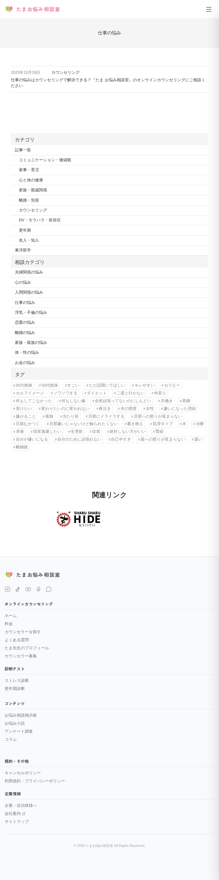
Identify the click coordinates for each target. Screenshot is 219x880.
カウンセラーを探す (23, 631)
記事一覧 (23, 150)
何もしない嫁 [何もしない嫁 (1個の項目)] (73, 401)
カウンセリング (65, 72)
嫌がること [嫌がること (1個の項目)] (26, 416)
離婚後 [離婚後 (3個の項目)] (22, 447)
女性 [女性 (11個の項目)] (150, 409)
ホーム (11, 615)
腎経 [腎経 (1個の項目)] (159, 431)
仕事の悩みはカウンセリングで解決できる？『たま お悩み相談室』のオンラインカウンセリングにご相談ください (108, 83)
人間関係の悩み (29, 292)
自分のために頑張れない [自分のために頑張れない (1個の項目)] (79, 439)
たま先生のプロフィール (27, 648)
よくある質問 (17, 640)
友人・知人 (29, 240)
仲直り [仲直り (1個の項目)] (160, 393)
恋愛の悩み (25, 322)
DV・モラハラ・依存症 (39, 220)
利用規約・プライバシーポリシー (35, 781)
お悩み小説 (15, 723)
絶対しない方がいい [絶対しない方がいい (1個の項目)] (128, 431)
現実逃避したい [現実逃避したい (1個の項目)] (47, 431)
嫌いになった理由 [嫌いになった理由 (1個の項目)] (180, 409)
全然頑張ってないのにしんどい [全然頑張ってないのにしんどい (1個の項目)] (123, 401)
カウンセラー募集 (21, 656)
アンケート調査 (19, 731)
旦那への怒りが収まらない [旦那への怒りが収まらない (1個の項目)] (158, 416)
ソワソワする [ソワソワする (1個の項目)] (65, 393)
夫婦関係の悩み (29, 272)
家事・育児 (29, 170)
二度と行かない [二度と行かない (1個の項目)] (130, 393)
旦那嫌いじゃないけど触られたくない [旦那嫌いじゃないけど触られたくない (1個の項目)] (83, 424)
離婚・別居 (29, 200)
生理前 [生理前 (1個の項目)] (77, 431)
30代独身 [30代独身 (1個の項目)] (24, 385)
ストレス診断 (17, 680)
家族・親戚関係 (33, 190)
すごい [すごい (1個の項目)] (73, 385)
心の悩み (23, 282)
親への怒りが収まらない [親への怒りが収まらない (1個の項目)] (163, 439)
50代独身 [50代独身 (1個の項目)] (50, 385)
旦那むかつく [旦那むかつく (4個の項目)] (28, 424)
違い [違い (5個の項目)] (198, 439)
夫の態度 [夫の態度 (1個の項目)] (128, 409)
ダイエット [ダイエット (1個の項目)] (97, 393)
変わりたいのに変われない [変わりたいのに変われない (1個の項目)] (65, 409)
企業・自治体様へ (21, 805)
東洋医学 (23, 250)
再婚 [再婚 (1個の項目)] (186, 401)
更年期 (25, 230)
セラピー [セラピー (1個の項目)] (172, 385)
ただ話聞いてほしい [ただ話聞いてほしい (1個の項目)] (107, 385)
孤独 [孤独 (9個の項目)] (49, 416)
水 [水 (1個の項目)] (184, 424)
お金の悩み (25, 363)
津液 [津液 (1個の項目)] (20, 431)
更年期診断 (15, 688)
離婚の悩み (25, 333)
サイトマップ (17, 821)
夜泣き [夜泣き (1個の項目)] (105, 409)
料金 (9, 623)
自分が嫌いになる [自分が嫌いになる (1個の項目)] (32, 439)
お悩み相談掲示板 (21, 715)
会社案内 (15, 813)
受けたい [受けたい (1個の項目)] (24, 409)
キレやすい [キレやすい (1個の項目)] (144, 385)
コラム (11, 739)
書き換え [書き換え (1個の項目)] (135, 424)
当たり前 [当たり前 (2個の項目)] (71, 416)
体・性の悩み (27, 352)
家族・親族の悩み (31, 342)
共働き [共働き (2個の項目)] (167, 401)
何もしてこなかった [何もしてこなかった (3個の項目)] (34, 401)
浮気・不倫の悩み (31, 312)
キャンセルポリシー (23, 773)
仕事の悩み (25, 302)
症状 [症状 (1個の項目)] (96, 431)
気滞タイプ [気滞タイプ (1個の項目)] (163, 424)
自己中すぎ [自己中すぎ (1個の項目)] (121, 439)
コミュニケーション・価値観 (45, 160)
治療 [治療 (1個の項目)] (200, 424)
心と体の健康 (31, 180)
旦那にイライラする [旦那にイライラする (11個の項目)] (106, 416)
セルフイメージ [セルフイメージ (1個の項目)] (30, 393)
